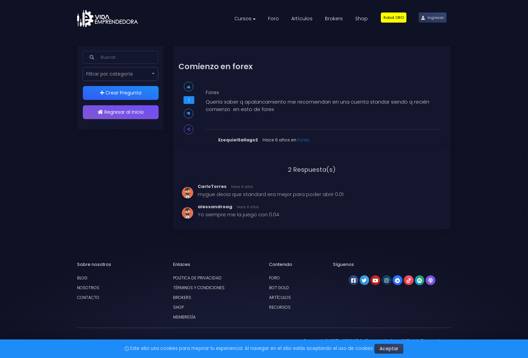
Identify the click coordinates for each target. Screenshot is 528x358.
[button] (393, 17)
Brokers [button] (334, 18)
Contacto (88, 297)
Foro (274, 278)
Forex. (303, 140)
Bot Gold (279, 288)
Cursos (243, 18)
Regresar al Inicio (121, 112)
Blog (82, 278)
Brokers (182, 297)
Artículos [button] (301, 18)
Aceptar (389, 348)
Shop (178, 307)
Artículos (280, 297)
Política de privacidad (197, 278)
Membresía (184, 317)
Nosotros (88, 288)
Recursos (280, 307)
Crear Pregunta (120, 92)
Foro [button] (273, 18)
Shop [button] (361, 18)
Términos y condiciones (199, 288)
